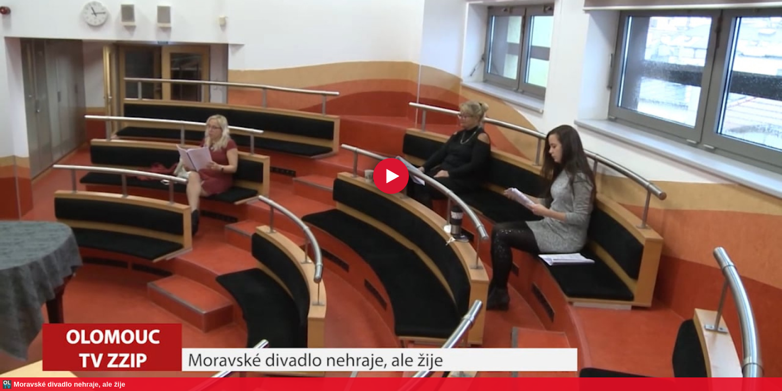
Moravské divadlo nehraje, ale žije (69, 384)
